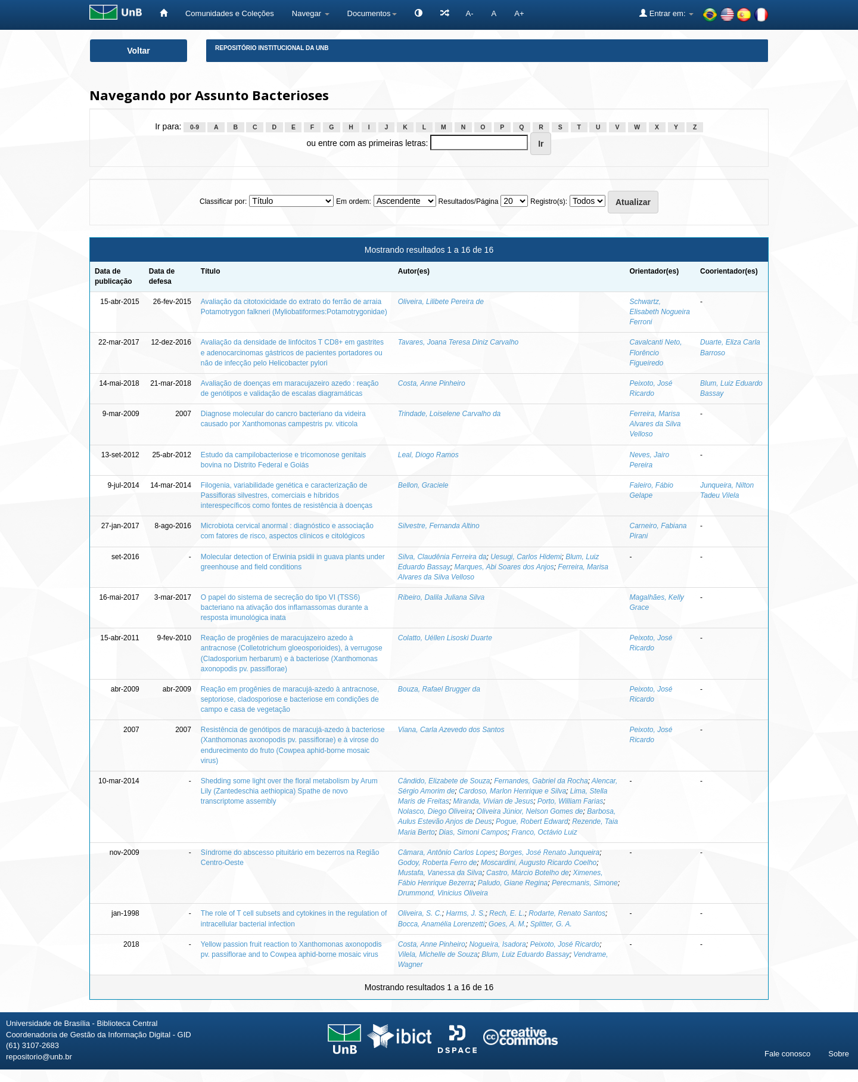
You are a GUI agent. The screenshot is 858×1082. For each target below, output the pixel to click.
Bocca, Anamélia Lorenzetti (441, 924)
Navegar (310, 13)
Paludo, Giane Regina (513, 883)
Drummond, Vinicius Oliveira (443, 893)
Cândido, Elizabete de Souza (444, 781)
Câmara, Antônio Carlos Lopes (447, 852)
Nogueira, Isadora (497, 944)
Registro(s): (548, 201)
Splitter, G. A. (551, 924)
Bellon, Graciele (423, 485)
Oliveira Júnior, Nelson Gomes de (530, 811)
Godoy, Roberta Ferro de (437, 862)
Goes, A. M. (507, 924)
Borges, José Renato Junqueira (549, 852)
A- (470, 13)
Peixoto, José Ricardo (564, 944)
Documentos (372, 13)
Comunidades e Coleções (229, 13)
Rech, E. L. (506, 913)
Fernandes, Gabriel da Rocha (540, 781)
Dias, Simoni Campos (473, 832)
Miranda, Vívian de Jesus (493, 801)
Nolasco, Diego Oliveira (435, 811)
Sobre (838, 1053)
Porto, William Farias (570, 801)
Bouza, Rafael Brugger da (439, 689)
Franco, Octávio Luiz (544, 832)
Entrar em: (666, 13)
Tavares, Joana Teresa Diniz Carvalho (458, 342)
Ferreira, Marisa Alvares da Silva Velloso (654, 424)
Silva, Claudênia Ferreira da (442, 557)
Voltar (138, 50)
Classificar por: (223, 201)
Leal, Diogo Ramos (428, 455)
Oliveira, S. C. (420, 913)
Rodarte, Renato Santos (567, 913)
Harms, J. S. (465, 913)
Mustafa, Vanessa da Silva (440, 873)
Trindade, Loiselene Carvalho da (449, 414)
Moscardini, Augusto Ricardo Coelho (538, 862)
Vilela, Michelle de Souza (438, 954)
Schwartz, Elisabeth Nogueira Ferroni (659, 311)
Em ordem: (353, 201)
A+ (519, 13)
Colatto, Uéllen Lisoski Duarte (445, 638)
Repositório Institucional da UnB (272, 48)
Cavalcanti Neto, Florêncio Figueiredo (655, 352)
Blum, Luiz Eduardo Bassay (525, 954)
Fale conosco (787, 1053)
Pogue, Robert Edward (532, 821)
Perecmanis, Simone (585, 883)
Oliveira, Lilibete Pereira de (441, 301)
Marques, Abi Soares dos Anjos (504, 567)
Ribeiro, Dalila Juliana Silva (441, 597)
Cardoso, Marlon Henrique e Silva (512, 791)
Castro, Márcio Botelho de (527, 873)
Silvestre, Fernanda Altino (439, 526)
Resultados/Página (469, 201)
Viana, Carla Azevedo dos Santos (451, 730)
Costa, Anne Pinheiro (431, 383)
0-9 (194, 127)
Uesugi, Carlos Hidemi (525, 557)
